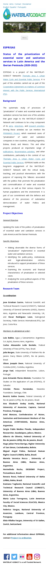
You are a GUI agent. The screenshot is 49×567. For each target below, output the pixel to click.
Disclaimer (26, 4)
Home (5, 4)
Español (13, 7)
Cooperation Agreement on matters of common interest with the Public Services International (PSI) (24, 90)
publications (8, 151)
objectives (19, 126)
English (6, 7)
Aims (11, 4)
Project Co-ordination (21, 538)
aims (11, 126)
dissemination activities (25, 151)
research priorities (36, 126)
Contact (18, 4)
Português (21, 7)
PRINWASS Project (11, 133)
